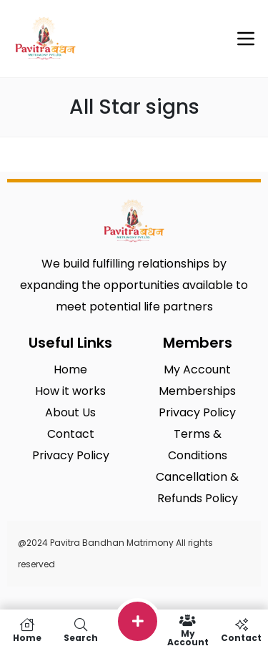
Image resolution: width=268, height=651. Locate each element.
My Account (187, 630)
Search (80, 630)
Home (27, 630)
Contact (241, 630)
